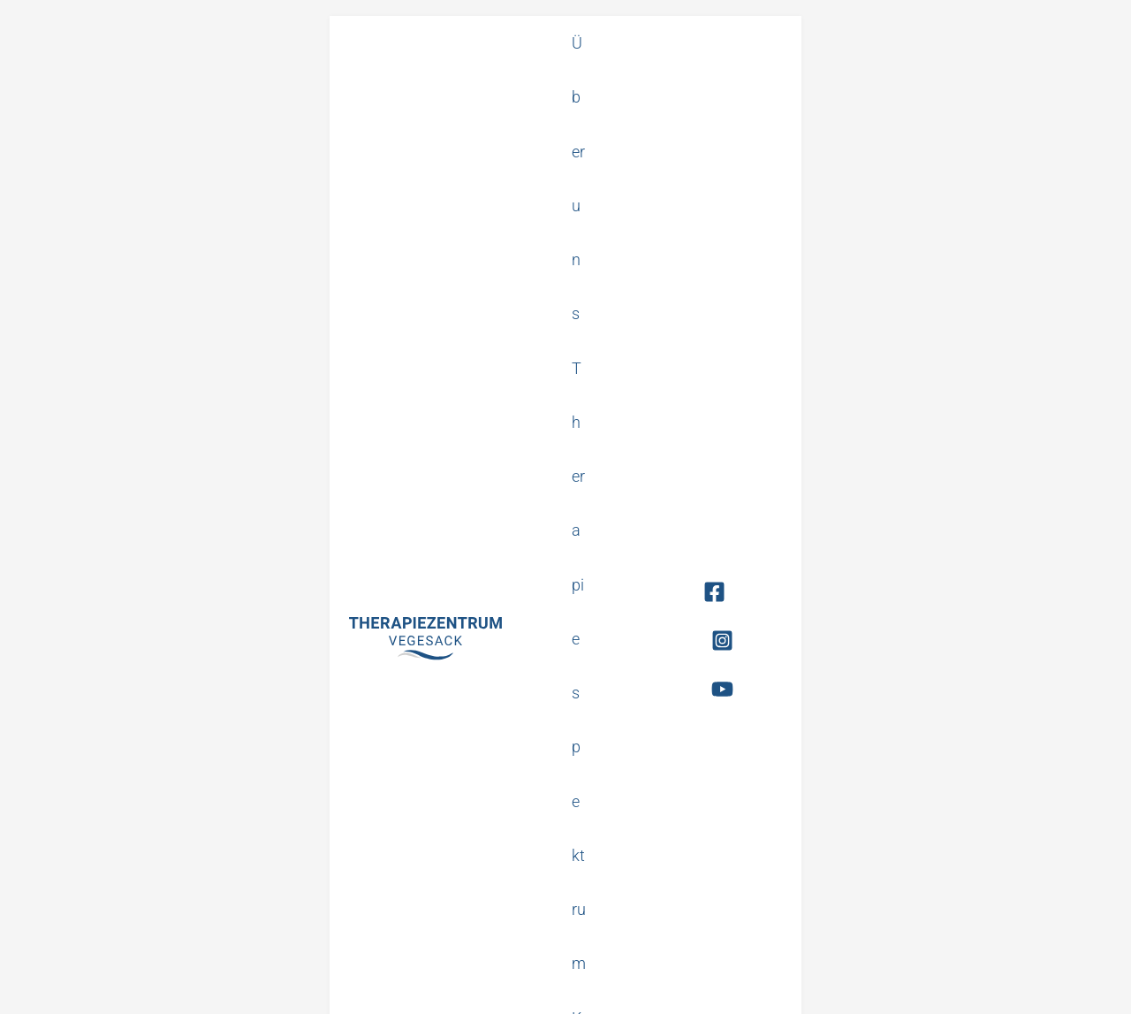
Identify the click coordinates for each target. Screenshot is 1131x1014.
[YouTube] (1055, 66)
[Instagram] (1017, 66)
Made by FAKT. (1075, 986)
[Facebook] (979, 66)
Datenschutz (587, 986)
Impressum (660, 986)
